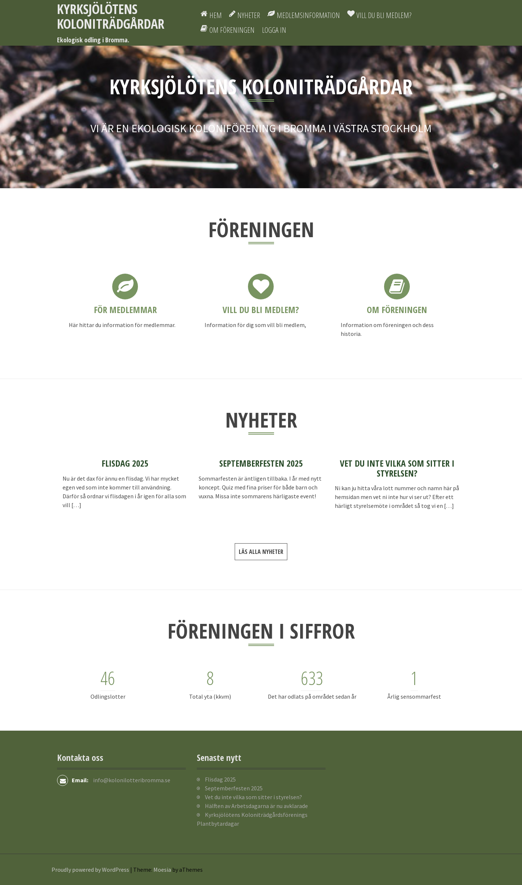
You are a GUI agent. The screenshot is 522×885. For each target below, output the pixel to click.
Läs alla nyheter (261, 552)
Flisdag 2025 (125, 463)
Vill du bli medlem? (383, 15)
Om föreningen (232, 30)
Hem (215, 15)
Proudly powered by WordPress (90, 869)
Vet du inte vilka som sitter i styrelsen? (397, 468)
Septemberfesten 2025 (261, 463)
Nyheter (248, 15)
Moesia (162, 869)
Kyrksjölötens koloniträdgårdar (110, 16)
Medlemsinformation (308, 15)
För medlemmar (125, 309)
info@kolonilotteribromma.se (131, 780)
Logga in (274, 30)
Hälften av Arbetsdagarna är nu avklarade (256, 806)
